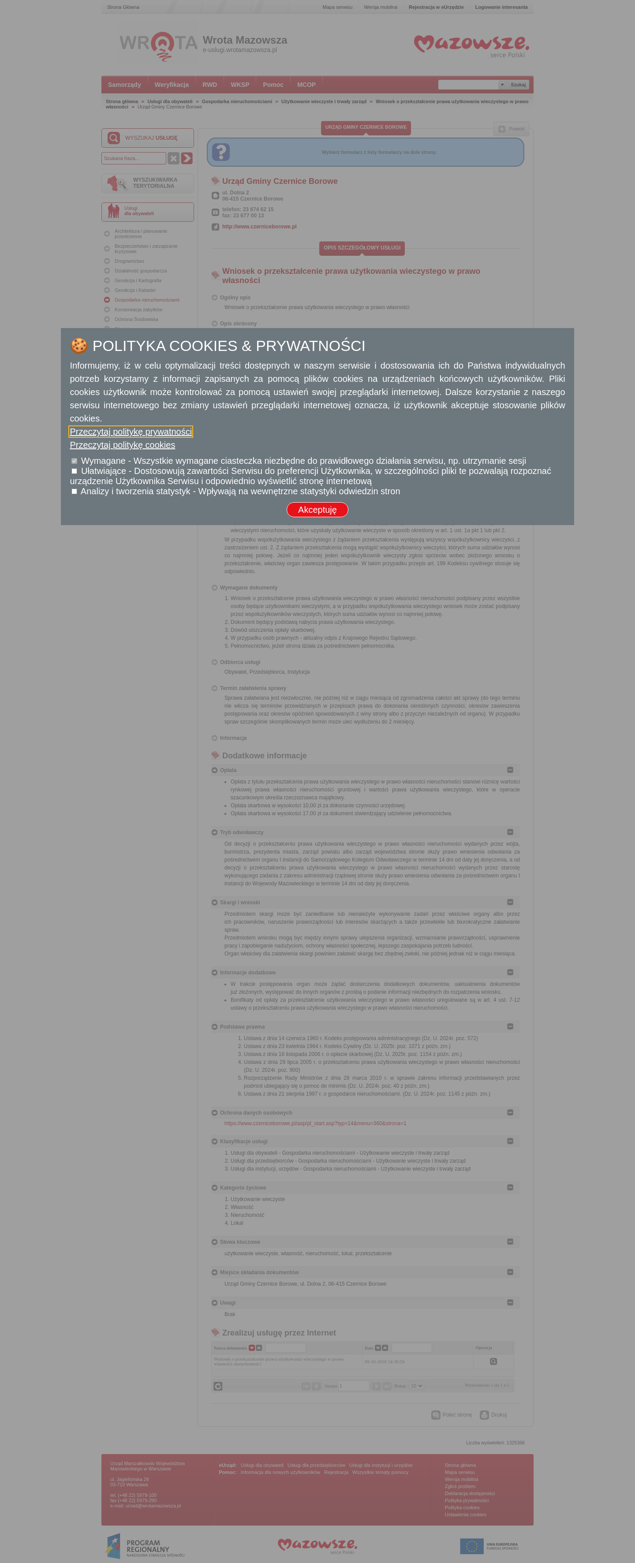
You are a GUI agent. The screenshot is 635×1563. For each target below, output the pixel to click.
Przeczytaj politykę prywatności (131, 431)
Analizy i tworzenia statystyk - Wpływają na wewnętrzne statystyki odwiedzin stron (240, 491)
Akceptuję (317, 510)
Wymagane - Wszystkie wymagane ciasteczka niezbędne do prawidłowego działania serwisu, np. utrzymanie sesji (303, 461)
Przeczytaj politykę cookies (122, 445)
